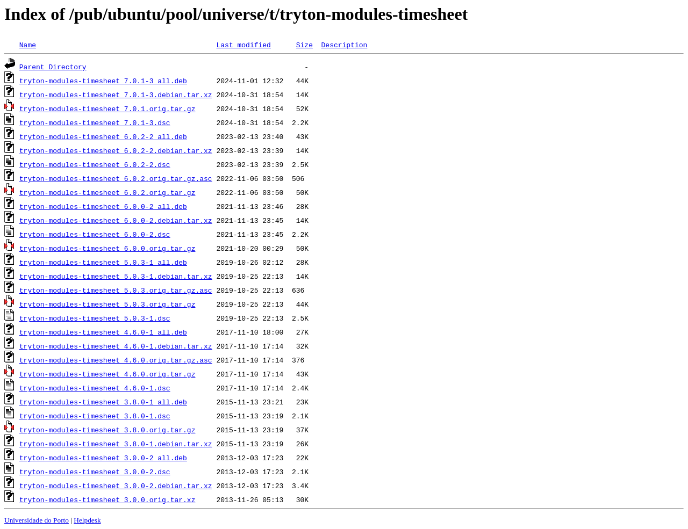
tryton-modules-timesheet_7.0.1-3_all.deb (103, 80)
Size (304, 44)
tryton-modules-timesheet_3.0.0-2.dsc (94, 471)
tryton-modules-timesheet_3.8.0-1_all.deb (103, 402)
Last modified (243, 44)
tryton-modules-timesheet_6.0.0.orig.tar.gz (107, 248)
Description (344, 44)
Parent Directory (53, 66)
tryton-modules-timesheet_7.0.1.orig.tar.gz (107, 108)
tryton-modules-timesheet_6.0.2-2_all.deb (103, 136)
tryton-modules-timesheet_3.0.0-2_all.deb (103, 457)
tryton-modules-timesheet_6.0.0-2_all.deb (103, 206)
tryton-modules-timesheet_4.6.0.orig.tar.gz (107, 374)
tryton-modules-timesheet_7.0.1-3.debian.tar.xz (115, 94)
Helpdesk (87, 520)
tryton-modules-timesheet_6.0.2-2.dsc (94, 164)
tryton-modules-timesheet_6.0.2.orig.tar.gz (107, 192)
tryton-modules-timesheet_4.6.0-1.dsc (94, 388)
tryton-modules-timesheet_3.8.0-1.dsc (94, 416)
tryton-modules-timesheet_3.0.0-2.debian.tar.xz (115, 485)
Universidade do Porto (36, 520)
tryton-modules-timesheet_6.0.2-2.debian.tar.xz (115, 150)
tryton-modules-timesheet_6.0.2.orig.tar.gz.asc (115, 178)
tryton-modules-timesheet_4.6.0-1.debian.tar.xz (115, 346)
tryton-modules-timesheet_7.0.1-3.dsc (94, 122)
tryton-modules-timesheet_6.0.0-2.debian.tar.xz (115, 220)
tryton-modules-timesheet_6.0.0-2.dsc (94, 234)
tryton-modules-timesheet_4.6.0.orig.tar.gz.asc (115, 360)
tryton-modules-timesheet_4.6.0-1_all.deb (103, 332)
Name (27, 44)
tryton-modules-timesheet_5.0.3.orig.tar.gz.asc (115, 290)
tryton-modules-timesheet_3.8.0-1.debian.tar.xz (115, 443)
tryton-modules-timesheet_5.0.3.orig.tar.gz (107, 304)
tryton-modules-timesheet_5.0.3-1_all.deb (103, 262)
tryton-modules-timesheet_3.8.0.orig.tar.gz (107, 429)
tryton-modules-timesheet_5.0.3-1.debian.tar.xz (115, 276)
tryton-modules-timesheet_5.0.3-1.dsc (94, 318)
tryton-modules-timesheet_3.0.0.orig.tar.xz (107, 499)
